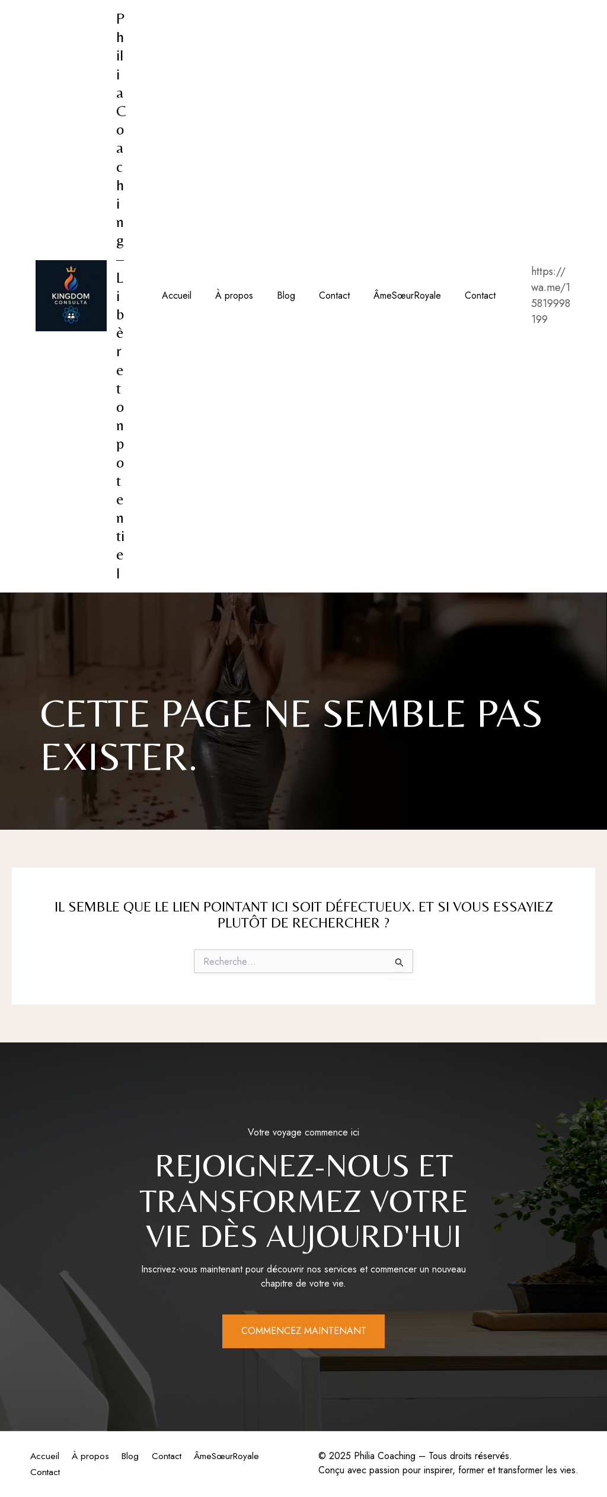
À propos (227, 295)
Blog (274, 295)
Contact (317, 295)
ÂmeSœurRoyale (386, 295)
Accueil (174, 295)
